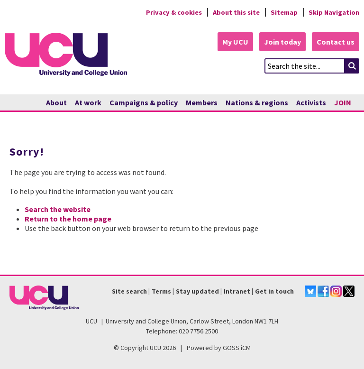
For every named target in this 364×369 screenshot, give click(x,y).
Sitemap (284, 12)
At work (88, 102)
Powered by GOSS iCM (219, 347)
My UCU (235, 41)
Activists (311, 102)
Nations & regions (257, 102)
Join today (282, 41)
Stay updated (197, 291)
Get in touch (274, 291)
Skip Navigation (334, 12)
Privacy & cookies (174, 12)
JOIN (342, 102)
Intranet (237, 291)
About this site (236, 12)
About (56, 102)
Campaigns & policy (143, 102)
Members (202, 102)
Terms (161, 291)
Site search (129, 291)
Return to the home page (68, 218)
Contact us (336, 41)
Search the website (58, 209)
